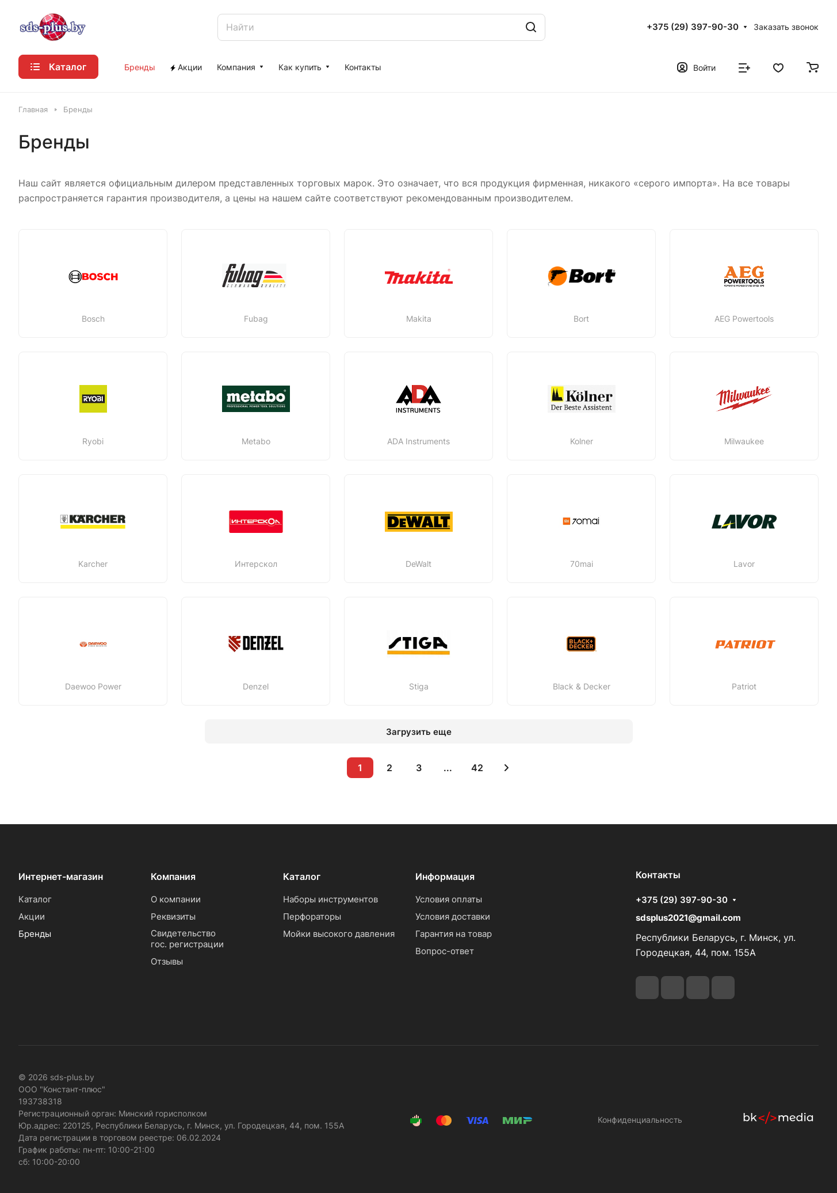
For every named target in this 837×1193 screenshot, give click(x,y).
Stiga (419, 686)
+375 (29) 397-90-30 (693, 27)
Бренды (34, 933)
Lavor (744, 564)
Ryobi (93, 441)
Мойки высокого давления (339, 933)
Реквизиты (173, 916)
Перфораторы (312, 916)
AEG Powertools (744, 318)
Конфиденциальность (640, 1120)
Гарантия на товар (453, 933)
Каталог (35, 899)
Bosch (93, 318)
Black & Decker (581, 686)
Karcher (93, 564)
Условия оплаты (448, 899)
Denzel (256, 686)
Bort (581, 318)
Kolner (581, 441)
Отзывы (167, 961)
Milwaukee (744, 441)
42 (477, 767)
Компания (173, 876)
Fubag (256, 318)
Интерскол (256, 564)
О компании (176, 899)
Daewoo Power (93, 686)
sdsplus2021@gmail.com (688, 917)
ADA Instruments (418, 441)
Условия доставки (452, 916)
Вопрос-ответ (444, 951)
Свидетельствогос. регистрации (187, 939)
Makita (418, 318)
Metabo (256, 441)
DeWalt (418, 564)
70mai (581, 564)
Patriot (744, 686)
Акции (31, 916)
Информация (445, 876)
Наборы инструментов (330, 899)
